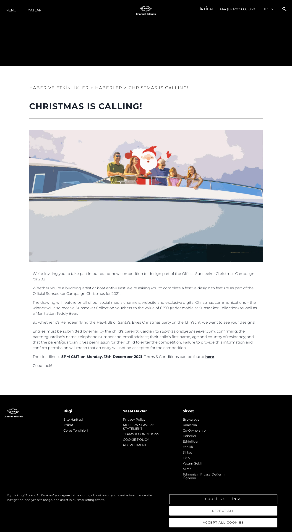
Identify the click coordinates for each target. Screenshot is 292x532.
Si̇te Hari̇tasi (73, 419)
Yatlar (35, 10)
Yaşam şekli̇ (192, 463)
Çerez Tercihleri (75, 430)
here (209, 357)
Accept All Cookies (223, 522)
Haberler (189, 436)
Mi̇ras (187, 469)
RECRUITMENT (134, 445)
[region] (146, 510)
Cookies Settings (223, 499)
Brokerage (191, 419)
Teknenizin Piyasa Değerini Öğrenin (204, 476)
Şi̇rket (187, 452)
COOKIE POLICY (136, 440)
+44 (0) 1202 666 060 (237, 9)
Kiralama (190, 425)
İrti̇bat (207, 9)
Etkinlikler (191, 441)
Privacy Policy (134, 419)
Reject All (223, 511)
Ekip (186, 458)
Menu (10, 10)
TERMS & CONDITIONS (141, 434)
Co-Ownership (194, 430)
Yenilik (188, 447)
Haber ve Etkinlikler (59, 87)
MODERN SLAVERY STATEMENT (138, 427)
